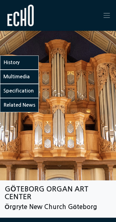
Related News (19, 105)
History (11, 62)
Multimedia (16, 76)
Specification (18, 90)
